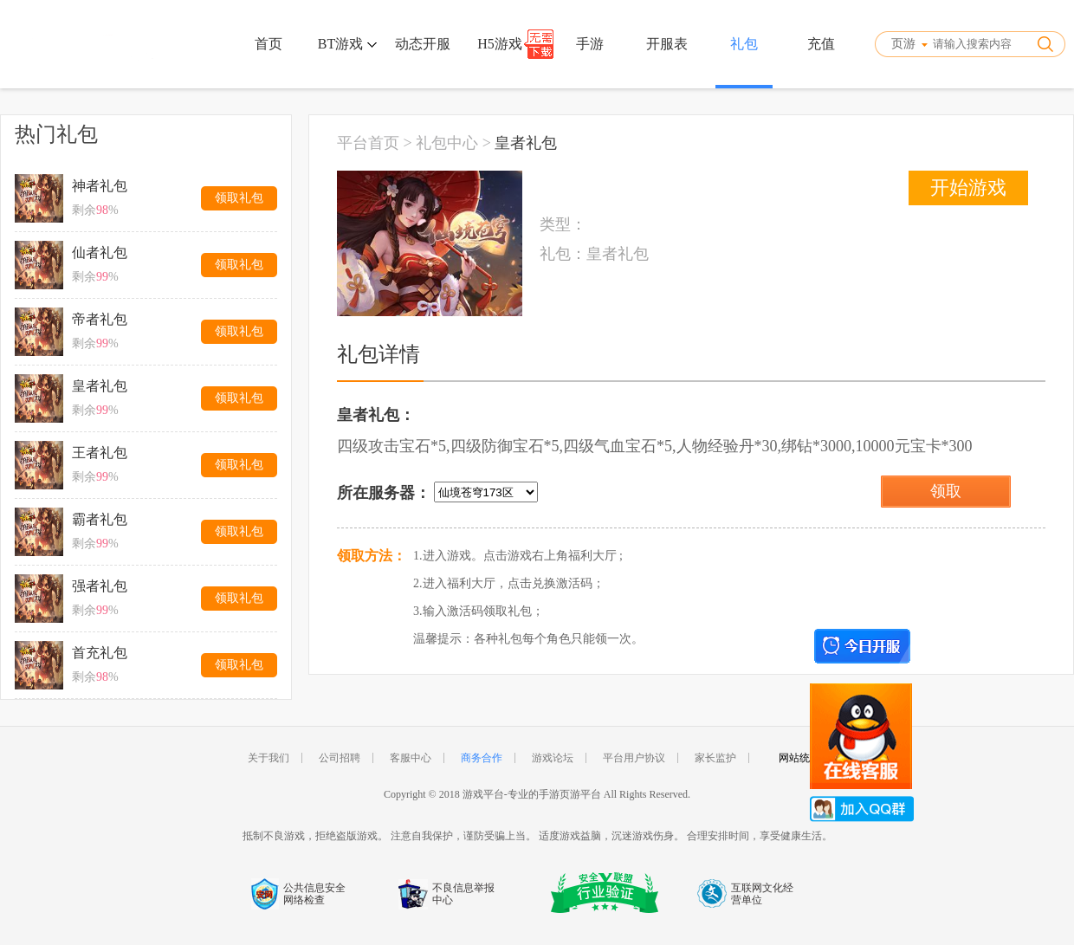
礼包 (744, 43)
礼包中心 (447, 143)
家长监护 (715, 758)
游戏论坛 (552, 758)
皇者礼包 (526, 143)
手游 (590, 43)
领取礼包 (239, 197)
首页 (268, 43)
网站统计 (799, 758)
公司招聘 (339, 758)
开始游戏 (968, 187)
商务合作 (481, 758)
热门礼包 (56, 134)
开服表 (667, 43)
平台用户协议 (634, 758)
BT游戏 (347, 43)
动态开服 (422, 43)
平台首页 (368, 143)
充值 (821, 43)
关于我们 (268, 758)
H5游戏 (499, 43)
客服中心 (410, 758)
